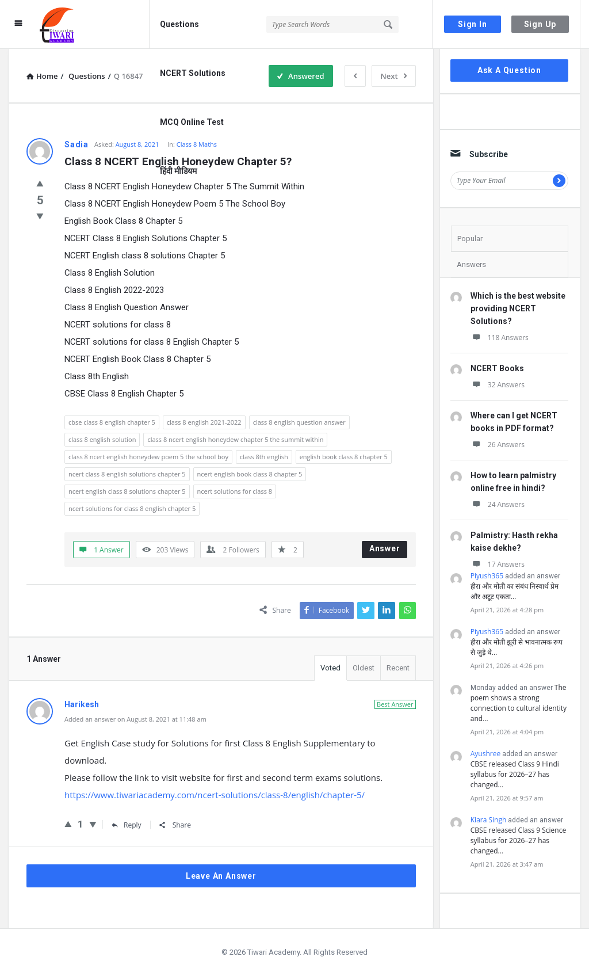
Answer (384, 548)
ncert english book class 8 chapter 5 (250, 474)
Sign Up (540, 24)
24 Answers (498, 504)
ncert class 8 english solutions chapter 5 (127, 474)
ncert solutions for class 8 (234, 491)
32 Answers (498, 385)
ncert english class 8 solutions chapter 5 (127, 491)
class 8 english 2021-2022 (204, 422)
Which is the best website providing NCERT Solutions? (518, 308)
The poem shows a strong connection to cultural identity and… (519, 703)
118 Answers (500, 337)
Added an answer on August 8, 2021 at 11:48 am (135, 719)
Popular (470, 238)
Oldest (363, 668)
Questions (179, 24)
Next (394, 76)
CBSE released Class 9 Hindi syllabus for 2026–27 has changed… (515, 774)
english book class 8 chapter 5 (344, 456)
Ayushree (485, 753)
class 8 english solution (102, 439)
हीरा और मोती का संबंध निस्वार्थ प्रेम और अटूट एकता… (515, 591)
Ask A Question (509, 70)
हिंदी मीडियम (178, 171)
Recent (398, 668)
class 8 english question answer (299, 422)
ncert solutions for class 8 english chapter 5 (132, 508)
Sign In (472, 24)
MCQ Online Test (192, 122)
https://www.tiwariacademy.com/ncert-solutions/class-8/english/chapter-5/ (214, 794)
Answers (471, 264)
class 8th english (264, 456)
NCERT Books (497, 368)
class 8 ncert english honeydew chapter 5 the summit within (235, 439)
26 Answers (498, 444)
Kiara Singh (489, 820)
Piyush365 (487, 576)
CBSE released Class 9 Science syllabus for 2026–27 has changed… (518, 840)
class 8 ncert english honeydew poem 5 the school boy (148, 456)
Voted (330, 668)
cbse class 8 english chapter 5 (111, 422)
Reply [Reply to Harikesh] (126, 825)
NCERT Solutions (192, 73)
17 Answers (498, 564)
